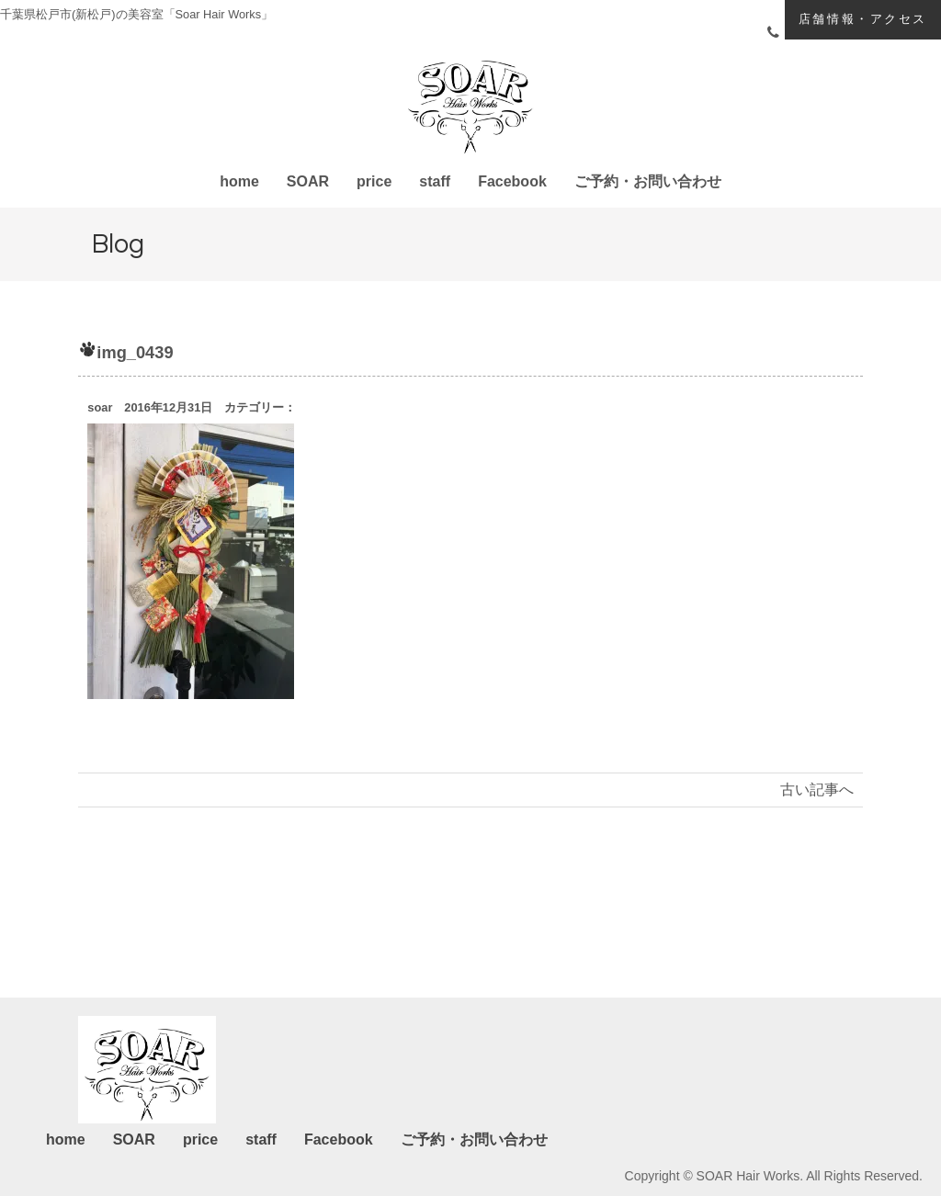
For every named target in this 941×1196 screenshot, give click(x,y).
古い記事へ (817, 789)
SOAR (308, 181)
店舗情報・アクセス (863, 19)
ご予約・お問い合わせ (647, 181)
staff (434, 181)
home (239, 181)
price (374, 181)
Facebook (512, 181)
